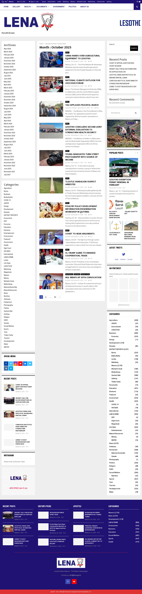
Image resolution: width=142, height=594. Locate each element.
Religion (6, 317)
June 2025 (7, 79)
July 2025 (7, 76)
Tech (5, 332)
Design (6, 206)
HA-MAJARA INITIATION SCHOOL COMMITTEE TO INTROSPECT (93, 541)
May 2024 (7, 118)
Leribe (59, 1)
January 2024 (9, 130)
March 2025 (8, 88)
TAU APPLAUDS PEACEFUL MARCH (82, 105)
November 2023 (9, 136)
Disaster (7, 212)
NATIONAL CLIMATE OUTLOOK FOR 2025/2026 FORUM (82, 81)
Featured (7, 239)
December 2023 (9, 133)
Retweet (122, 259)
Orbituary (7, 299)
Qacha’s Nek (101, 1)
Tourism (7, 338)
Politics (72, 7)
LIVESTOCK (8, 266)
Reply (116, 259)
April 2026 (7, 49)
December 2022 (9, 163)
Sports (6, 329)
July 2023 (7, 148)
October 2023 (8, 139)
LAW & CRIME (8, 257)
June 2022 (7, 169)
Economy (7, 224)
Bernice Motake (72, 108)
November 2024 (9, 100)
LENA (68, 61)
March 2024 (8, 124)
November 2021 (9, 172)
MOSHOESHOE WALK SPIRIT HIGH (57, 513)
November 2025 (9, 64)
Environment (8, 236)
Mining (6, 278)
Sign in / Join (34, 1)
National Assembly (10, 287)
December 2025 (9, 61)
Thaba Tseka (8, 335)
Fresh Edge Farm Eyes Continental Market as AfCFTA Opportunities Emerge (58, 527)
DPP (5, 221)
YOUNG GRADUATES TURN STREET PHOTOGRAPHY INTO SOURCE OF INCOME (82, 157)
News (67, 52)
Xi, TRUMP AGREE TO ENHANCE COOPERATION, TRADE (80, 254)
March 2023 (8, 154)
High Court (7, 248)
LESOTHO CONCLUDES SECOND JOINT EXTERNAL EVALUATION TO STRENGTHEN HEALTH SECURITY (83, 129)
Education (77, 274)
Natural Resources (10, 290)
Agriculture (8, 188)
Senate (6, 323)
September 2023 (10, 142)
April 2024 (7, 121)
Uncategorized (9, 341)
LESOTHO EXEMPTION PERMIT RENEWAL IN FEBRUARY (120, 182)
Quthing (108, 1)
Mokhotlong (91, 1)
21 (55, 297)
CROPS (6, 203)
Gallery (16, 7)
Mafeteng (66, 1)
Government (59, 7)
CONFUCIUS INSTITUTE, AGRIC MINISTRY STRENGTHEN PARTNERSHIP (24, 427)
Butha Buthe (51, 1)
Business (7, 194)
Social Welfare (9, 326)
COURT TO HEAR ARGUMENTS (80, 234)
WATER (6, 347)
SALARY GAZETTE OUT (130, 212)
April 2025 (7, 85)
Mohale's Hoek (85, 274)
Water (6, 344)
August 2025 (8, 73)
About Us (84, 7)
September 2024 (10, 106)
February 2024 (9, 127)
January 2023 (9, 160)
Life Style (7, 263)
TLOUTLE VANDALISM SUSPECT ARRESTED (80, 183)
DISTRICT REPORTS (11, 215)
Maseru (73, 1)
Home (6, 7)
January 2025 (9, 94)
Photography (8, 305)
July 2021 (7, 175)
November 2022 (9, 166)
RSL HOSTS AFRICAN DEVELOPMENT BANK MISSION (114, 214)
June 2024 (7, 115)
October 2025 (8, 67)
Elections (7, 230)
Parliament (8, 302)
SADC (6, 320)
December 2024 (9, 97)
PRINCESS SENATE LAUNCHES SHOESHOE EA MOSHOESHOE (93, 528)
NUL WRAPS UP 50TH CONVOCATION (83, 277)
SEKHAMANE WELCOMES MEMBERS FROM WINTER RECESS (130, 235)
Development (69, 274)
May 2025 (7, 82)
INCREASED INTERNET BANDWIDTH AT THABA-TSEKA (93, 514)
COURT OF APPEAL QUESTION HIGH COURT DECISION (24, 386)
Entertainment (9, 233)
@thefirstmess (123, 305)
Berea (44, 1)
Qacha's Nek (8, 311)
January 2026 (9, 58)
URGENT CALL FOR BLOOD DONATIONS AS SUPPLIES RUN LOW (24, 400)
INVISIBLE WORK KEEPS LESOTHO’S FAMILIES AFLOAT (58, 541)
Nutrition (7, 296)
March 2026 (8, 52)
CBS (90, 592)
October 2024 (8, 103)
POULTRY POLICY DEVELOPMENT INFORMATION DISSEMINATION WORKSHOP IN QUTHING (81, 209)
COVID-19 (7, 200)
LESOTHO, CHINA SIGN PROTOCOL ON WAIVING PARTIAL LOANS (24, 413)
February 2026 (9, 55)
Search (111, 44)
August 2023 (8, 145)
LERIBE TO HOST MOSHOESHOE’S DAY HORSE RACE (23, 442)
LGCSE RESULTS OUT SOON (114, 233)
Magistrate (8, 272)
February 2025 (9, 91)
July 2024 (7, 112)
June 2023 (7, 151)
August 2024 (8, 109)
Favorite (129, 259)
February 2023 (9, 157)
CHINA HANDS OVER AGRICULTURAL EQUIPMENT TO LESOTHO (82, 57)
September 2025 (10, 70)
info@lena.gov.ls (75, 575)
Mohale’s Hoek (81, 1)
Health (27, 7)
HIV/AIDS (7, 251)
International (8, 254)
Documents (42, 7)
